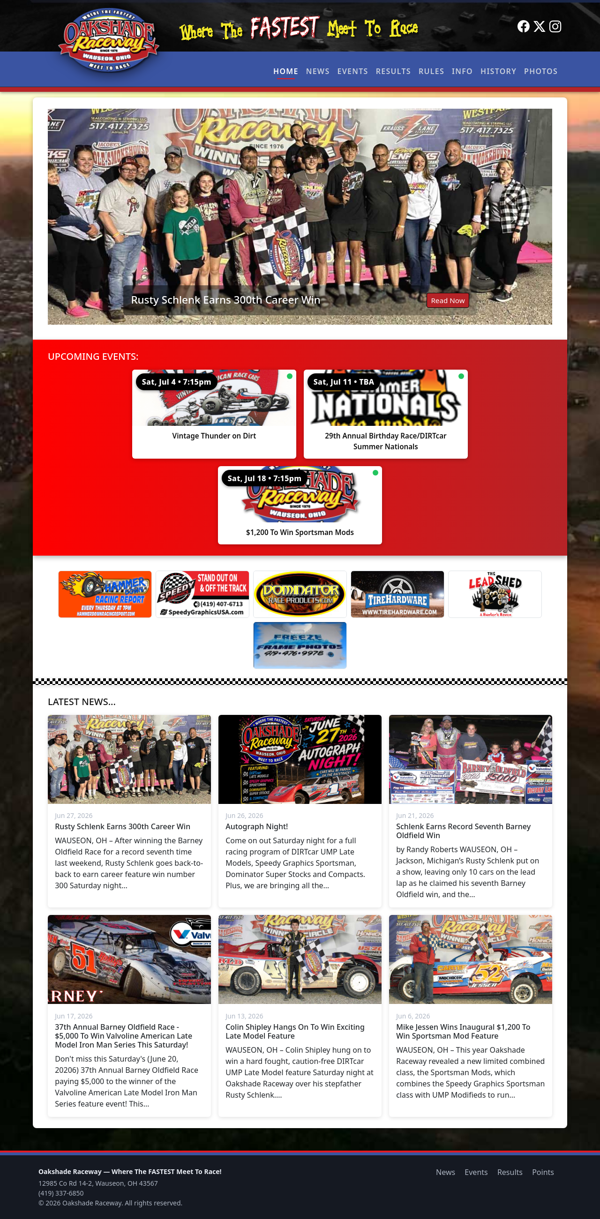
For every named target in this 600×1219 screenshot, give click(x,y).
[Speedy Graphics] (202, 594)
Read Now (448, 300)
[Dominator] (300, 594)
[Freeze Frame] (300, 645)
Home (286, 71)
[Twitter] (539, 27)
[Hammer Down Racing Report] (105, 594)
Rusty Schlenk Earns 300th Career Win (225, 299)
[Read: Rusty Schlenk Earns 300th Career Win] (300, 217)
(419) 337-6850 (61, 1193)
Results (393, 71)
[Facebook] (524, 27)
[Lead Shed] (495, 594)
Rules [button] (431, 71)
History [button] (498, 71)
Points (543, 1172)
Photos (541, 71)
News (318, 71)
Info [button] (462, 71)
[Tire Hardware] (397, 594)
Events (352, 71)
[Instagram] (555, 27)
